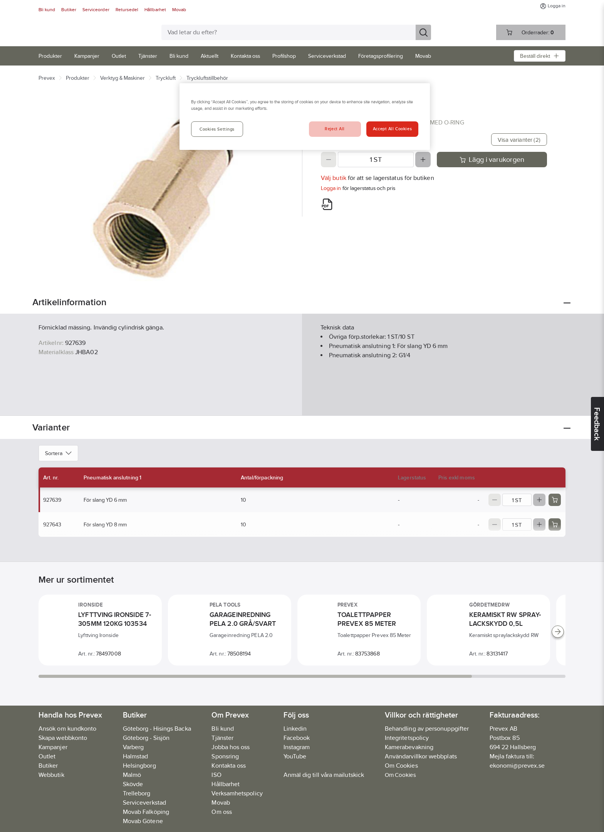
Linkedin (295, 728)
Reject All (335, 128)
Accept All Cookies (392, 128)
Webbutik (51, 774)
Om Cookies (400, 774)
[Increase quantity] (423, 159)
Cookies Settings (217, 129)
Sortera (58, 453)
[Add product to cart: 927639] (555, 500)
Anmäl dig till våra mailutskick (324, 774)
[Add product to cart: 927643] (555, 524)
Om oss (221, 811)
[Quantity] (376, 159)
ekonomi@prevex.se (517, 765)
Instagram (297, 747)
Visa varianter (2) (519, 139)
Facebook (297, 737)
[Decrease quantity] (328, 159)
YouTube (295, 756)
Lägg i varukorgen (492, 159)
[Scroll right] (558, 631)
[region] (305, 116)
